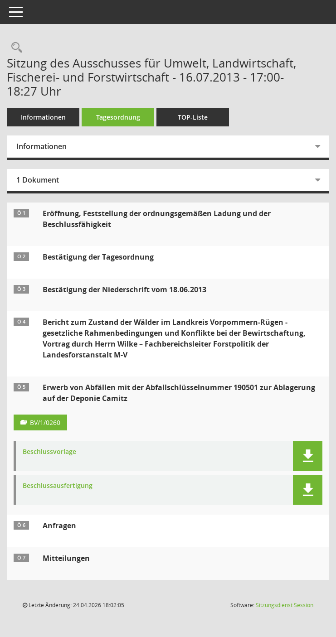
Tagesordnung (118, 117)
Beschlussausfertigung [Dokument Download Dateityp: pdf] (58, 486)
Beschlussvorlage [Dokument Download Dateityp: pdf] (49, 452)
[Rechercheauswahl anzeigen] (14, 47)
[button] (307, 456)
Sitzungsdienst (284, 605)
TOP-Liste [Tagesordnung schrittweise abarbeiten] (193, 117)
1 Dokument (37, 180)
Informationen (43, 117)
